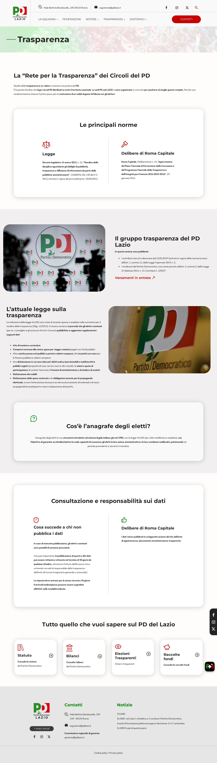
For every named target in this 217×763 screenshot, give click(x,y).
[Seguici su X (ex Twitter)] (187, 7)
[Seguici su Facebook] (166, 7)
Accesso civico (83, 564)
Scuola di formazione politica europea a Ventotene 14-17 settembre (151, 723)
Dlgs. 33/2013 (40, 326)
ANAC (39, 588)
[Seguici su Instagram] (176, 7)
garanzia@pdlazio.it (74, 737)
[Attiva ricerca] (196, 8)
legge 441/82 (32, 322)
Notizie (91, 19)
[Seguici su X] (213, 629)
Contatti (186, 19)
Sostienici (137, 19)
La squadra (47, 19)
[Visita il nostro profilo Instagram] (213, 622)
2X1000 (121, 713)
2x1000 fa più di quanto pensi (132, 728)
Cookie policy (101, 752)
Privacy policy (116, 752)
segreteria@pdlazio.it (110, 7)
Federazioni (72, 19)
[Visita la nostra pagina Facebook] (213, 615)
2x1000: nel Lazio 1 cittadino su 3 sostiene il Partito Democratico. (149, 718)
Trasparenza (113, 19)
